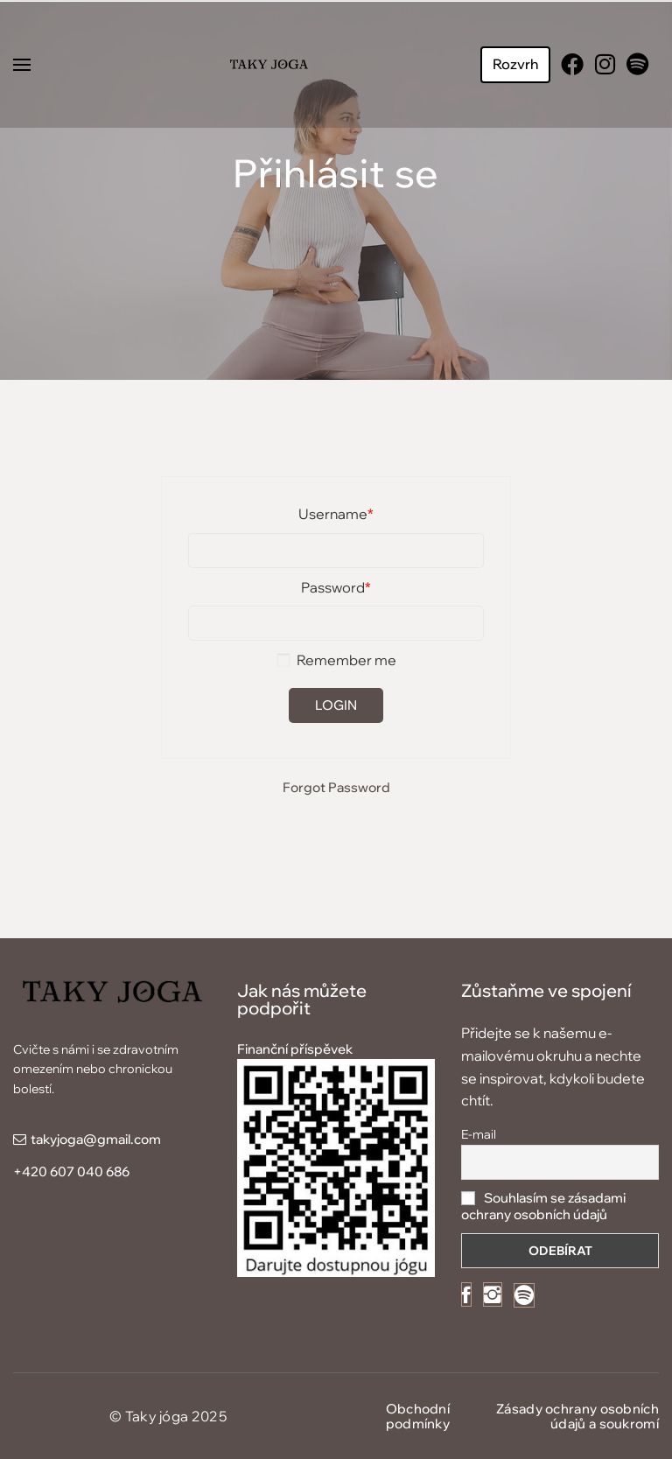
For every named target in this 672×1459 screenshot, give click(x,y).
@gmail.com (122, 1139)
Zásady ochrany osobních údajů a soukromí (577, 1416)
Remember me (336, 660)
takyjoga (57, 1139)
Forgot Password (336, 787)
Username (336, 514)
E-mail (478, 1134)
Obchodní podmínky (418, 1416)
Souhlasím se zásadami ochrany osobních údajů (543, 1206)
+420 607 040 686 (71, 1171)
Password (336, 587)
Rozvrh (515, 64)
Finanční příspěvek (295, 1049)
